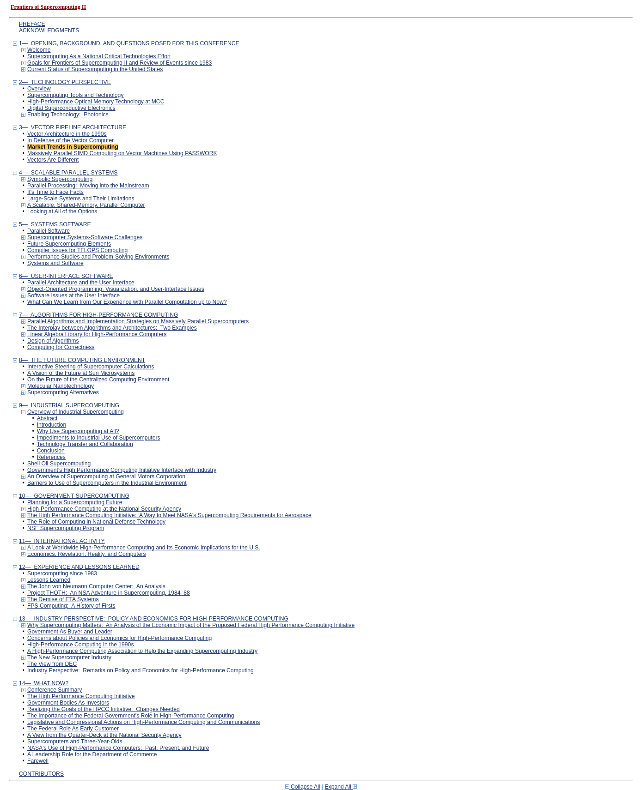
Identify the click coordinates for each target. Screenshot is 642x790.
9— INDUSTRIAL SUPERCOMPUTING (69, 405)
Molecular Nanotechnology (60, 386)
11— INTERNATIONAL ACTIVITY (62, 541)
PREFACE (32, 24)
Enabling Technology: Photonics (68, 114)
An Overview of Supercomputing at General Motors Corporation (106, 476)
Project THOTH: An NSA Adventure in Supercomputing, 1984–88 (108, 593)
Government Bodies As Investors (68, 703)
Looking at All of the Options (62, 211)
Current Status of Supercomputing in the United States (95, 69)
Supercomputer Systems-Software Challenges (84, 237)
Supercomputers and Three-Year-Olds (74, 741)
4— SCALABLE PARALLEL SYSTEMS (68, 172)
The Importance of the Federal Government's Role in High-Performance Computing (130, 715)
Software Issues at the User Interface (73, 295)
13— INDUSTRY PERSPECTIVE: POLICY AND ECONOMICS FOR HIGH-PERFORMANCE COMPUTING (153, 618)
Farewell (38, 761)
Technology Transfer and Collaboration (85, 444)
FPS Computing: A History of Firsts (71, 606)
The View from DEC (52, 664)
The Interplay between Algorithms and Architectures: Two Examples (112, 328)
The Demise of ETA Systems (62, 599)
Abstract (47, 418)
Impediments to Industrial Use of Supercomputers (98, 437)
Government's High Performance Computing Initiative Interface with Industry (121, 470)
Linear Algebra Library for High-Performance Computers (96, 334)
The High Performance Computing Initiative (81, 696)
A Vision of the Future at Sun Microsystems (81, 373)
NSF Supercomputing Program (65, 528)
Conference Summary (54, 690)
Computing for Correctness (60, 347)
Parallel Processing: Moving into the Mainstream (88, 185)
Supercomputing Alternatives (63, 392)
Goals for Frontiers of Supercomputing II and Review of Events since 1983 (119, 63)
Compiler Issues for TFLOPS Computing (77, 250)
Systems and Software (55, 263)
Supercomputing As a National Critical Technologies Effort (99, 56)
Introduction (52, 425)
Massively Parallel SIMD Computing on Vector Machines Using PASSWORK (122, 153)
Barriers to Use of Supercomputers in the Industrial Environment (107, 483)
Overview (39, 88)
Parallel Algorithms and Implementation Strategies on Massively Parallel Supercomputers (138, 321)
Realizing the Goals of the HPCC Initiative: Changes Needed (103, 709)
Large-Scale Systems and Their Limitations (81, 198)
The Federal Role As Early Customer (73, 728)
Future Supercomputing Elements (69, 244)
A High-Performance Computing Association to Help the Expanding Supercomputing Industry (142, 651)
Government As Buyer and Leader (69, 631)
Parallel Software (48, 231)
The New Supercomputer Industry (69, 657)
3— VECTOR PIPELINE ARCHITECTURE (72, 127)
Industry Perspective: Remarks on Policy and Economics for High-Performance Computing (140, 670)
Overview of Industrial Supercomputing (75, 412)
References (51, 457)
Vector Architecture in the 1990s (67, 134)
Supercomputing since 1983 (62, 573)
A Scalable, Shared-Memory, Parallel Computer (86, 205)
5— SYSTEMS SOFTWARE (55, 224)
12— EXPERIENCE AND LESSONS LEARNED (79, 567)
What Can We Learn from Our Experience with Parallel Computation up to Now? (127, 302)
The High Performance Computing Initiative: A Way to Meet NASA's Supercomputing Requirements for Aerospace (169, 515)
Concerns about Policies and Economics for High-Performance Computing (119, 638)
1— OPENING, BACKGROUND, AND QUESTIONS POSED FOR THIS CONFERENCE (129, 43)
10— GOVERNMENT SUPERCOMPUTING (74, 496)
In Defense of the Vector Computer (70, 140)
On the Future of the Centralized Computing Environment (98, 379)
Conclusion (51, 450)
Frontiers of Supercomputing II (48, 7)
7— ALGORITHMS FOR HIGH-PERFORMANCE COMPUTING (98, 315)
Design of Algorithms (53, 341)
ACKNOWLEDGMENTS (49, 30)
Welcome (38, 50)
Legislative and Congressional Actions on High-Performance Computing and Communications (143, 722)
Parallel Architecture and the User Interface (81, 282)
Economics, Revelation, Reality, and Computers (86, 554)
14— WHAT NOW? (43, 683)
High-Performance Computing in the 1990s (80, 644)
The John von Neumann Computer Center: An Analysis (96, 586)
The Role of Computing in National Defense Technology (96, 522)
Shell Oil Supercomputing (59, 463)
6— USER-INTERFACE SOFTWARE (66, 276)
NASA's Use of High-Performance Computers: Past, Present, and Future (118, 748)
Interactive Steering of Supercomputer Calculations (90, 366)
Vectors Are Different (53, 160)
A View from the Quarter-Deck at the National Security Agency (104, 735)
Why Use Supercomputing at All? (78, 431)
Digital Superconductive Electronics (71, 108)
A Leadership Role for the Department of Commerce (92, 754)
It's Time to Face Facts (55, 192)
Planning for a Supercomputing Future (74, 502)
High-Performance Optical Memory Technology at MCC (95, 101)
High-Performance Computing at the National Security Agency (104, 509)
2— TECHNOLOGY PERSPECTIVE (65, 82)
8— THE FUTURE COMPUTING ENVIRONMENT (82, 360)
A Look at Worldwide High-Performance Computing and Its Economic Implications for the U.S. (143, 547)
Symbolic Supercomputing (59, 179)
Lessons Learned (48, 580)
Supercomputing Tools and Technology (75, 95)
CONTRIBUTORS (41, 774)
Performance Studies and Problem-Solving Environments (98, 256)
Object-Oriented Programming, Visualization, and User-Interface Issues (115, 289)
